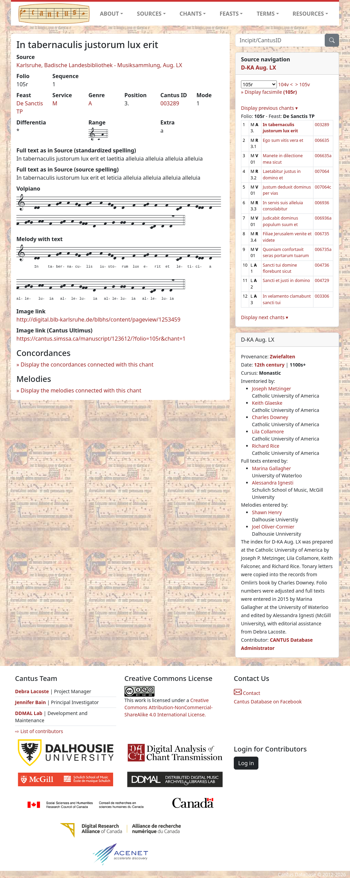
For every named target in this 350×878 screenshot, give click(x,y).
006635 (322, 140)
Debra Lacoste (32, 691)
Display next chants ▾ (264, 317)
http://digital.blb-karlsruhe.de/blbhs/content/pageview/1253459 (98, 319)
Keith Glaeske (267, 403)
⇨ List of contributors (39, 731)
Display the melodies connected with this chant (81, 390)
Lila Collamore (268, 431)
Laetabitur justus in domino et (282, 174)
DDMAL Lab (28, 713)
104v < (285, 84)
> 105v (302, 84)
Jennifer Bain (31, 702)
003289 (169, 103)
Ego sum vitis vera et (283, 140)
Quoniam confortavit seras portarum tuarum (286, 252)
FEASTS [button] (229, 13)
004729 (322, 280)
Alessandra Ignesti (272, 482)
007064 (322, 171)
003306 (322, 296)
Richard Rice (265, 446)
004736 (322, 265)
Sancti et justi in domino (286, 280)
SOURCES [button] (149, 13)
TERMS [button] (266, 13)
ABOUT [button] (109, 13)
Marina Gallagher (271, 468)
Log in (246, 763)
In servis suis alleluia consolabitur (283, 206)
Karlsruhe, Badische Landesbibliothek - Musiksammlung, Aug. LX (99, 65)
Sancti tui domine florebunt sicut (280, 268)
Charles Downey (270, 417)
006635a (323, 156)
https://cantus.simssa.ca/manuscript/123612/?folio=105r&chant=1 (101, 338)
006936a (323, 218)
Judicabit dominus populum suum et (280, 221)
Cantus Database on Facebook (268, 701)
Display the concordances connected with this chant (87, 364)
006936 (322, 203)
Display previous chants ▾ (269, 108)
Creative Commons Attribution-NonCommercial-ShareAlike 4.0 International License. (168, 707)
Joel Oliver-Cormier (273, 526)
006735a (323, 249)
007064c (323, 187)
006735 (322, 234)
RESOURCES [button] (308, 13)
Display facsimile (271, 92)
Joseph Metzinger (271, 388)
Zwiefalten (282, 356)
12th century (269, 364)
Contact (247, 693)
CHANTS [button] (190, 13)
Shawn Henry (267, 512)
